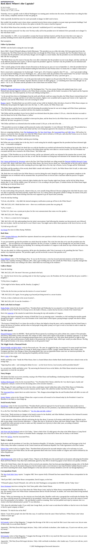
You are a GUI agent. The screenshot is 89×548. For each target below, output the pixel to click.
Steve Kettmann (6, 486)
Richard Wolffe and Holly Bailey (11, 347)
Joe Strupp (4, 230)
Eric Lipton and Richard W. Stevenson (13, 161)
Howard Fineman (6, 334)
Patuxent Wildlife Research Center (76, 161)
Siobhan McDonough (7, 382)
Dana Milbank (5, 259)
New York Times (45, 132)
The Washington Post (30, 132)
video (7, 356)
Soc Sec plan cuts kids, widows (41, 411)
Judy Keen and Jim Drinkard (10, 431)
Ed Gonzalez (5, 522)
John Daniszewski (6, 459)
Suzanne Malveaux (11, 236)
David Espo (4, 406)
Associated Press (59, 132)
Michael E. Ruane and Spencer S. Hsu (13, 89)
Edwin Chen (5, 448)
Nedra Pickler (5, 308)
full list (10, 437)
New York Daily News (11, 474)
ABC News (71, 132)
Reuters (3, 103)
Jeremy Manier (5, 397)
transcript (10, 139)
